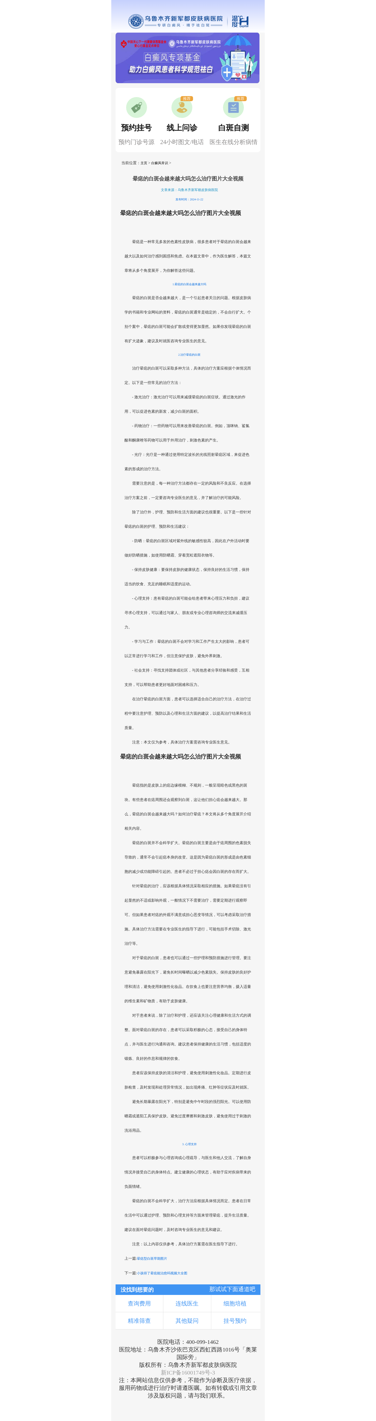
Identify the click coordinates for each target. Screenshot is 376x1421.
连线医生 (187, 1303)
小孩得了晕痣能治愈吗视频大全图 (162, 1273)
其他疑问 (187, 1321)
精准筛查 (139, 1321)
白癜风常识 (159, 163)
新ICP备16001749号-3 (188, 1372)
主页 (144, 163)
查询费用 (139, 1303)
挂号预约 (235, 1321)
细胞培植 (235, 1303)
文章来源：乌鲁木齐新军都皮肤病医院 (189, 190)
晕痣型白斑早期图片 (152, 1258)
